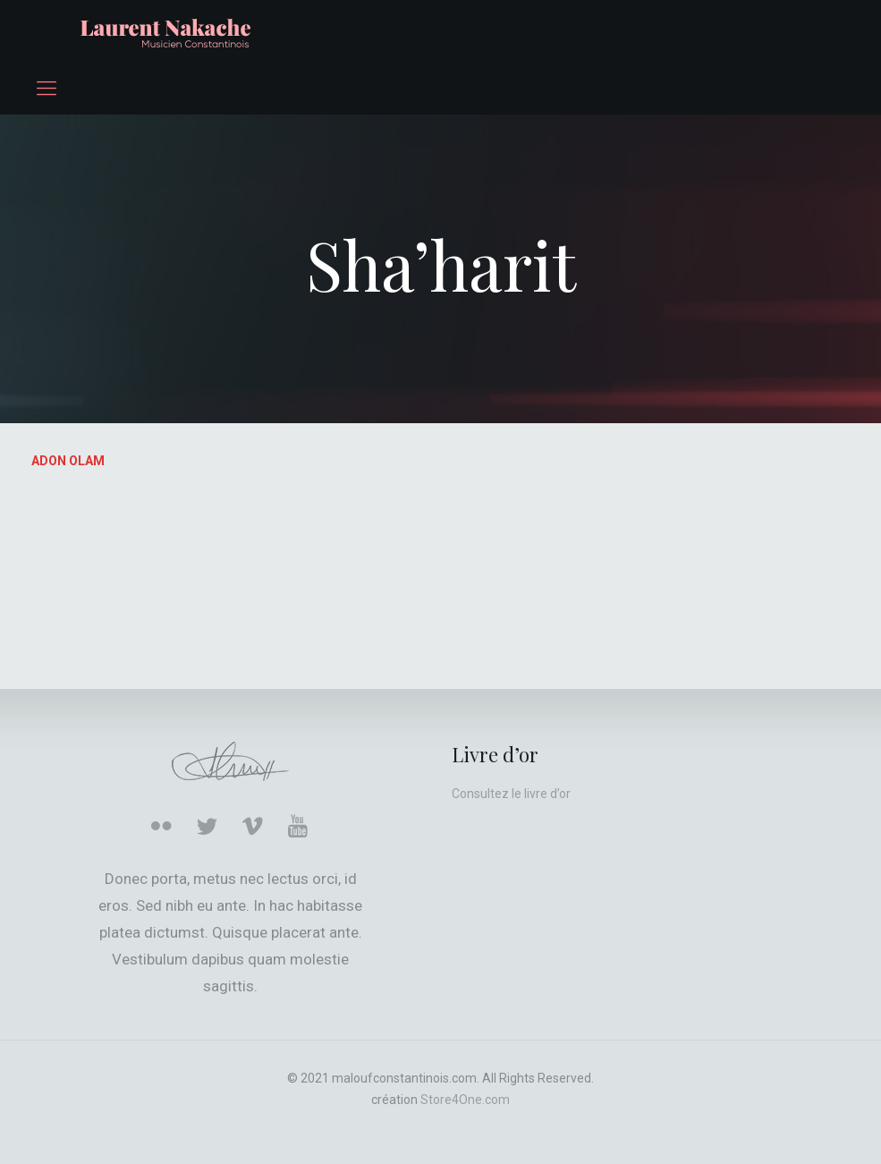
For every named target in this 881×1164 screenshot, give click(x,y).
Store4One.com (465, 1099)
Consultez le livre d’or (511, 793)
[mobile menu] (46, 88)
